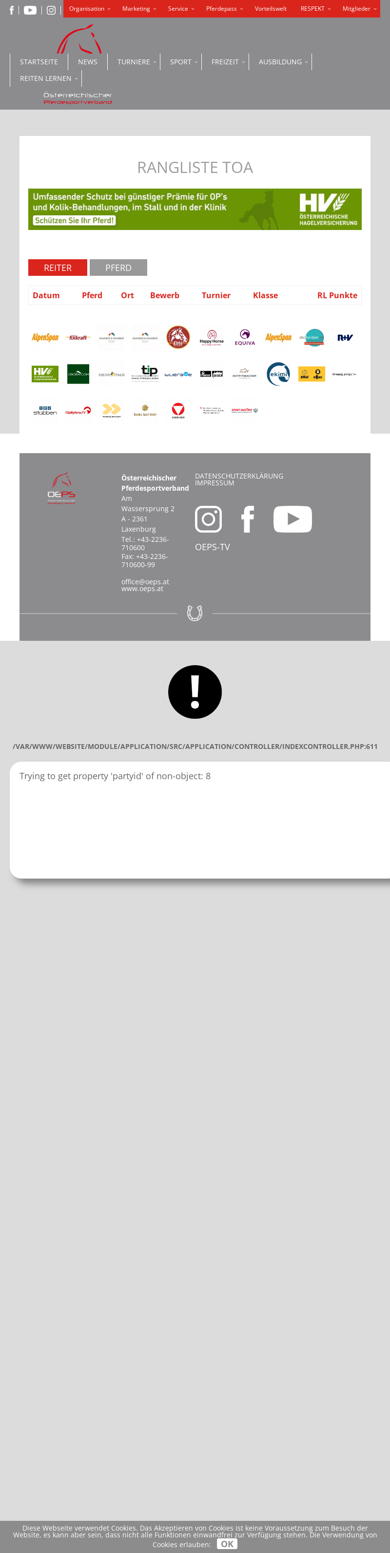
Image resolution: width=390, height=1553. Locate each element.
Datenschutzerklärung (239, 475)
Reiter (58, 267)
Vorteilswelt (271, 8)
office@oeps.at (145, 581)
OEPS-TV (212, 546)
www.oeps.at (142, 588)
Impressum (214, 482)
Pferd (118, 267)
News (88, 61)
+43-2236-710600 (145, 543)
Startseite (39, 61)
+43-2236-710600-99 (144, 560)
